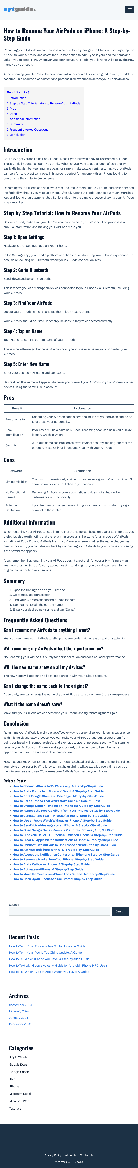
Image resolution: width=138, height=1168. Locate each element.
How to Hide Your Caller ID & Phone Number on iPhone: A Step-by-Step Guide (68, 835)
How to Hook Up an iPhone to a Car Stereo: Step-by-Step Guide (57, 879)
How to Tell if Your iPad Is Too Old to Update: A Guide (45, 952)
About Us (70, 1155)
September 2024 (20, 1005)
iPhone (14, 1086)
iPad (12, 1079)
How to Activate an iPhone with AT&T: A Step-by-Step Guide (56, 850)
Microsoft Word (19, 1101)
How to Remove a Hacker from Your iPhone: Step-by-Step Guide (58, 859)
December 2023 (20, 1024)
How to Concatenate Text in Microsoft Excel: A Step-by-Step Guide (61, 815)
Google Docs (18, 1064)
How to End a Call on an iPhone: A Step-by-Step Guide (51, 864)
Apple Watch (18, 1057)
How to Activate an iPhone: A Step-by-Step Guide (48, 869)
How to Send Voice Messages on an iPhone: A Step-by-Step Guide (60, 825)
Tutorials (15, 1108)
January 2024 (18, 1017)
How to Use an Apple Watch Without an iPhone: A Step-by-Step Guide (62, 820)
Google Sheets (19, 1072)
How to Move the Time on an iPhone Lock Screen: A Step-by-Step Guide (64, 874)
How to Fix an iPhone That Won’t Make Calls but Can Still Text (56, 801)
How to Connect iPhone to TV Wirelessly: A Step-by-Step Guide (58, 786)
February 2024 (19, 1011)
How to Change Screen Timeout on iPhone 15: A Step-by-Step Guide (61, 806)
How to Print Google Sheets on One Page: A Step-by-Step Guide (58, 796)
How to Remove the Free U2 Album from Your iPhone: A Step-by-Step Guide (66, 810)
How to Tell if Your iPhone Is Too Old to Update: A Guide (47, 946)
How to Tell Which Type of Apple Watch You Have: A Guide (49, 972)
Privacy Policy (53, 1155)
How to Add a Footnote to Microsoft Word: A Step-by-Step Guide (58, 791)
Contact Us (86, 1155)
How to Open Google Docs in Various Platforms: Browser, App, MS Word (63, 830)
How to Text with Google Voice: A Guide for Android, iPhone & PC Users (58, 965)
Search (14, 904)
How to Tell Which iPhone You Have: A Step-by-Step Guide (49, 959)
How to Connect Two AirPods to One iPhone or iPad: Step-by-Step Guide (64, 845)
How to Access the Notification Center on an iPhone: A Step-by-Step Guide (66, 854)
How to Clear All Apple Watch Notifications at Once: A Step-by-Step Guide (65, 840)
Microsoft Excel (20, 1094)
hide (25, 92)
